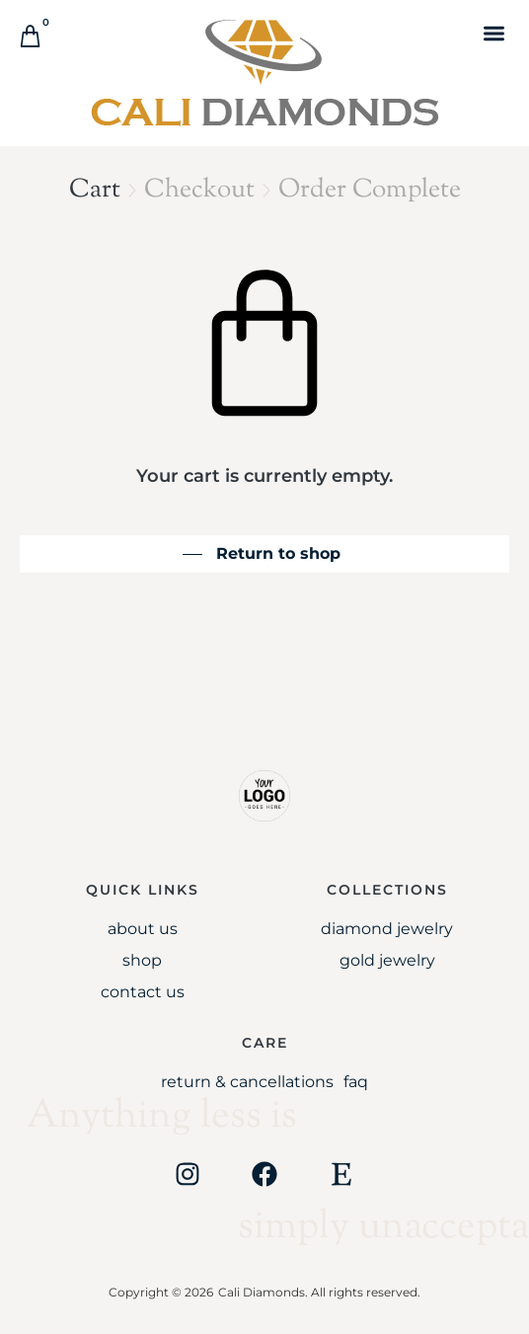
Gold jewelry (387, 960)
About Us (143, 928)
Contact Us (143, 991)
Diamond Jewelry (387, 928)
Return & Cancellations (247, 1081)
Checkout (199, 190)
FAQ (355, 1081)
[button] (494, 33)
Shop (142, 960)
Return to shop (278, 553)
